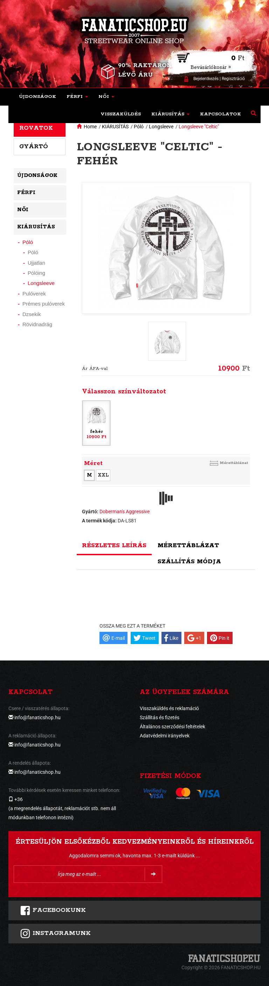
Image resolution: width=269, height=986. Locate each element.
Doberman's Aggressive (124, 511)
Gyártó (33, 146)
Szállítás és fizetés (159, 717)
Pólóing (36, 273)
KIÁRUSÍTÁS (115, 126)
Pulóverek (34, 293)
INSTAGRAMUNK (55, 933)
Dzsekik (31, 314)
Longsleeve (161, 126)
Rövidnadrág (37, 324)
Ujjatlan (36, 263)
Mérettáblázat (234, 462)
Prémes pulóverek (43, 304)
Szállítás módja (189, 561)
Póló (139, 126)
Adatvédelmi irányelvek (164, 735)
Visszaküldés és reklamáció (169, 708)
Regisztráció (233, 78)
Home (90, 126)
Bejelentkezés (206, 78)
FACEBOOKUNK (53, 910)
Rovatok (36, 128)
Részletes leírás (114, 545)
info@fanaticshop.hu (37, 717)
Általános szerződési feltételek (172, 726)
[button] (77, 97)
